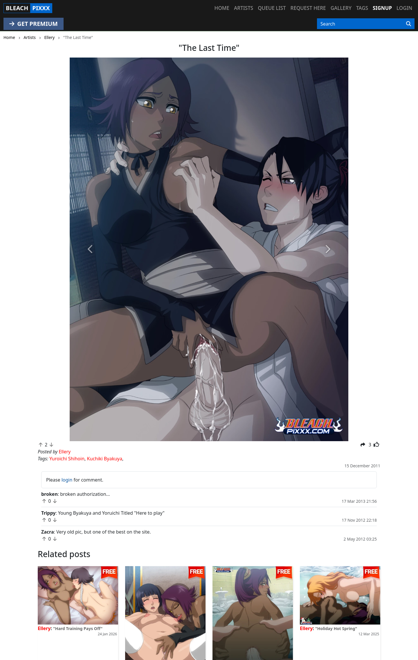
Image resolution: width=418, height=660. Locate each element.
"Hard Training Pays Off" (77, 628)
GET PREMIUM (33, 24)
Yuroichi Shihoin (66, 458)
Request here (308, 8)
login (67, 480)
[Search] (409, 23)
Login (404, 8)
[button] (90, 249)
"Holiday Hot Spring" (336, 628)
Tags (362, 8)
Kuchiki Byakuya (104, 458)
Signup (382, 8)
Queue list (272, 8)
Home (222, 8)
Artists (243, 8)
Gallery (341, 8)
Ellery (44, 628)
